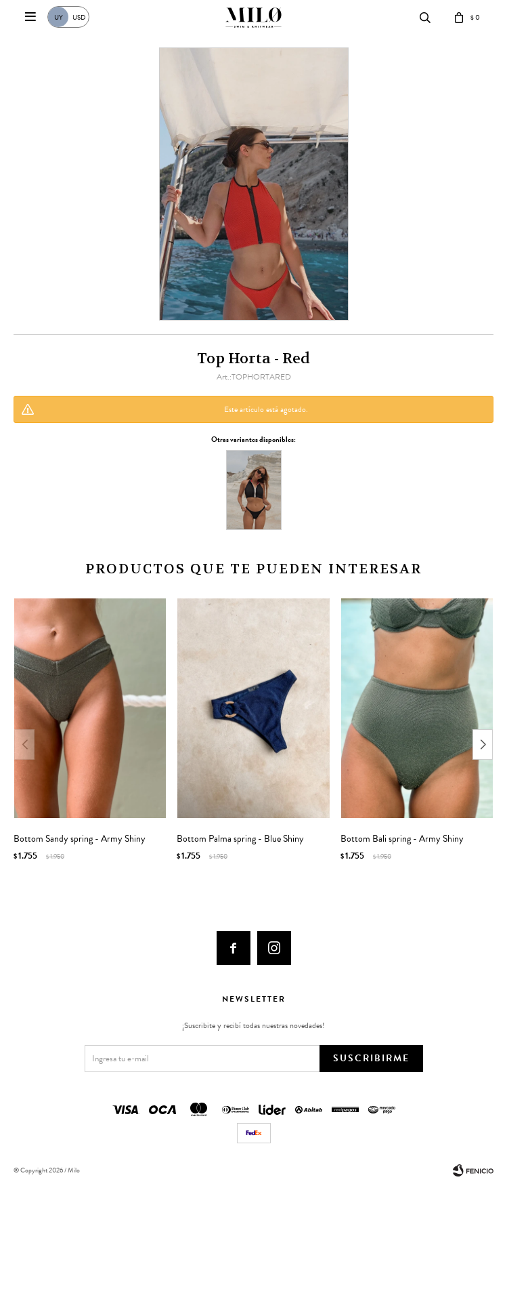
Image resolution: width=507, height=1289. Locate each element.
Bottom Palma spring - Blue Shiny (240, 839)
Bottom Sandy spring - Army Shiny (80, 839)
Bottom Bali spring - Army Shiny (402, 839)
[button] (482, 744)
